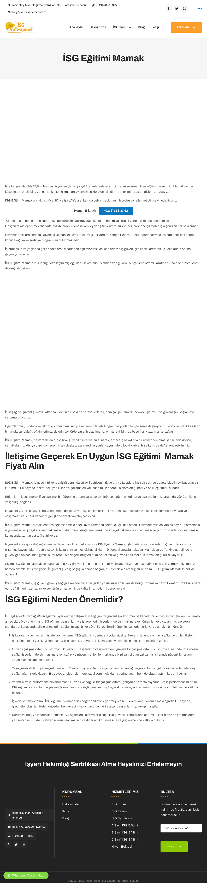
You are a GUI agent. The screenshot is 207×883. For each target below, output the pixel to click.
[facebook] (169, 8)
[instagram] (185, 8)
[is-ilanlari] (82, 824)
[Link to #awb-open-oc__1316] (200, 9)
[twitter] (177, 8)
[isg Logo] (20, 22)
